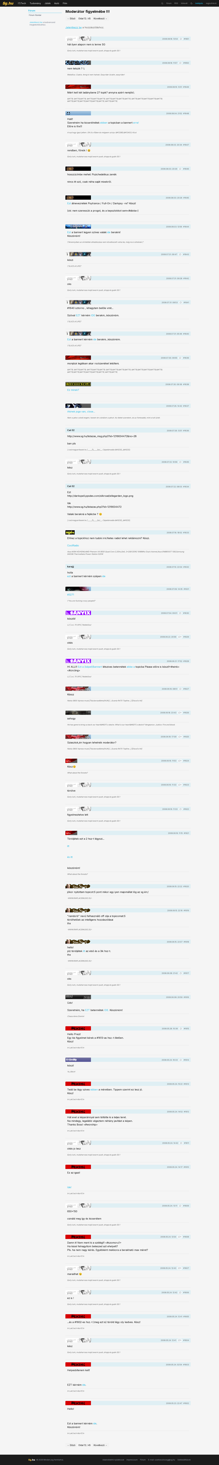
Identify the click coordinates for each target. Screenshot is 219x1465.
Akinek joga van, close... (81, 411)
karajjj (70, 566)
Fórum (143, 1460)
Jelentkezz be (36, 22)
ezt (69, 576)
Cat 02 (71, 430)
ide (109, 232)
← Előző (71, 18)
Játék (48, 3)
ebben (104, 122)
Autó (56, 3)
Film (65, 3)
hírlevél (184, 3)
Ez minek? (73, 389)
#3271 (70, 594)
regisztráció (211, 3)
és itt (70, 857)
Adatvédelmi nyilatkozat (113, 1460)
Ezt (69, 203)
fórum (169, 3)
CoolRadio (73, 545)
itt (68, 846)
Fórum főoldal (35, 15)
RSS (176, 3)
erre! (136, 122)
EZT (78, 315)
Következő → (100, 18)
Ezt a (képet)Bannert (90, 666)
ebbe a (131, 666)
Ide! (69, 1187)
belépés (199, 3)
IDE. (106, 1010)
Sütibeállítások (184, 1460)
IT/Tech (22, 3)
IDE (93, 315)
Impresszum (132, 1460)
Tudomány (35, 3)
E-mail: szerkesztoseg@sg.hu (161, 1460)
